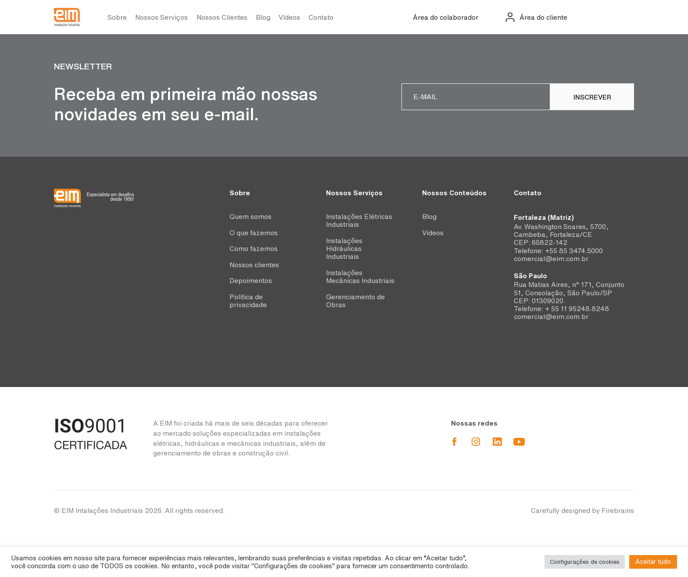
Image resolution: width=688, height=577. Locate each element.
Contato (320, 17)
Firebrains (618, 510)
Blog (263, 17)
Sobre (117, 17)
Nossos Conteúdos (454, 193)
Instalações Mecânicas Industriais (360, 276)
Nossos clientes (254, 265)
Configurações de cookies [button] (585, 562)
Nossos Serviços (161, 17)
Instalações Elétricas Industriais (359, 220)
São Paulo (530, 275)
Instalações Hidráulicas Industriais (344, 248)
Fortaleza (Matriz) (544, 217)
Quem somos (250, 216)
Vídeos (289, 17)
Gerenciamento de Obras (355, 301)
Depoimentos (250, 280)
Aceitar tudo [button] (653, 562)
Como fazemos (253, 248)
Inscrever (592, 97)
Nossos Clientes (222, 17)
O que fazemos (253, 232)
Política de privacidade (248, 301)
